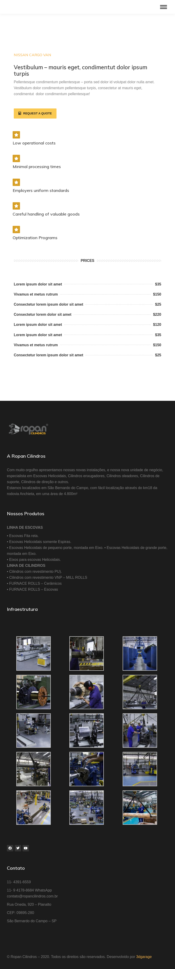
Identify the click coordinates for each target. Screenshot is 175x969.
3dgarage (144, 957)
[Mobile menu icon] (163, 7)
